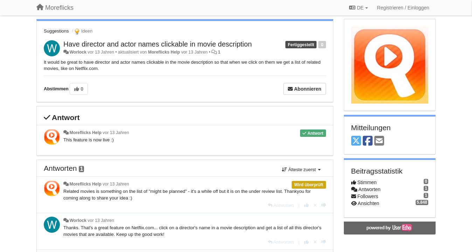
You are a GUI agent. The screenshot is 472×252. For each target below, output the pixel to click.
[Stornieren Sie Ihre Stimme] (315, 205)
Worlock (77, 52)
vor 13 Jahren (116, 132)
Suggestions (56, 31)
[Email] (379, 141)
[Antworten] (281, 205)
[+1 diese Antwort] (306, 205)
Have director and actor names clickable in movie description (157, 44)
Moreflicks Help (164, 52)
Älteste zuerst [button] (301, 169)
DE (358, 7)
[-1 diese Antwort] (323, 205)
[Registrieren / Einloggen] (403, 8)
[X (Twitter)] (356, 141)
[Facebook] (368, 141)
